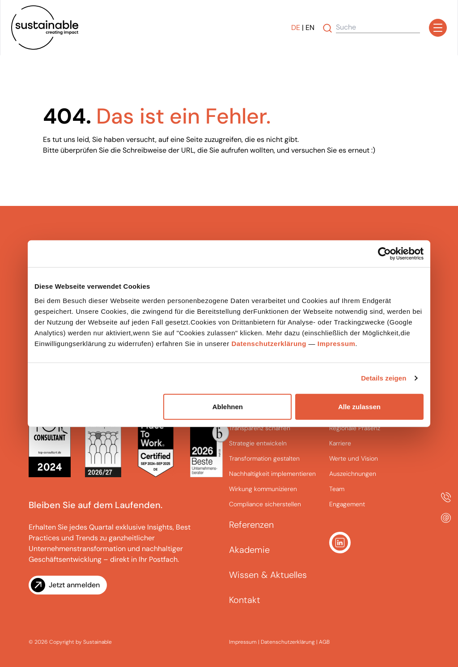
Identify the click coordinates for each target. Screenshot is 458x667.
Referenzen (251, 524)
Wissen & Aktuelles (268, 575)
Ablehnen (227, 406)
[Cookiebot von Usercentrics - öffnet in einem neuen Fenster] (384, 254)
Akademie (249, 550)
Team (336, 489)
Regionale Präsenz (354, 428)
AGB (324, 642)
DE (295, 27)
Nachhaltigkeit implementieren (272, 474)
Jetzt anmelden (74, 585)
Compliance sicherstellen (265, 504)
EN (309, 27)
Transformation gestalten (264, 458)
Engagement (347, 504)
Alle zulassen (359, 406)
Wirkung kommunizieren (263, 489)
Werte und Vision (353, 458)
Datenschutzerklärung (268, 343)
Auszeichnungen (352, 474)
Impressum (337, 343)
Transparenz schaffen (259, 428)
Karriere (340, 443)
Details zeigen (383, 378)
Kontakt (244, 600)
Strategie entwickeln (258, 443)
